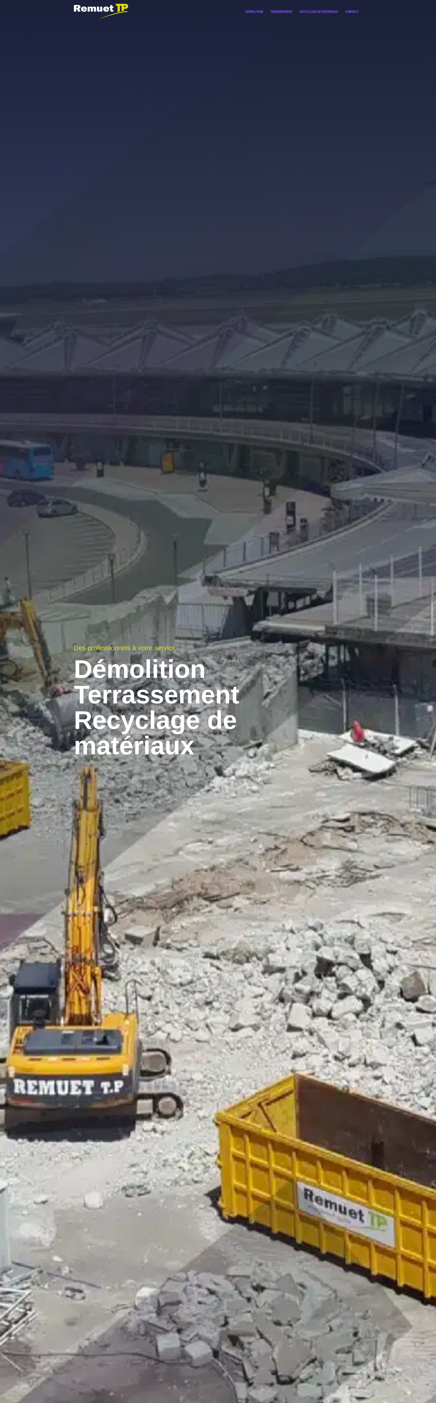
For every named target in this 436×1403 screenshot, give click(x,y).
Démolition (254, 11)
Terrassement (281, 11)
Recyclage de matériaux (319, 11)
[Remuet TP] (101, 11)
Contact (352, 11)
